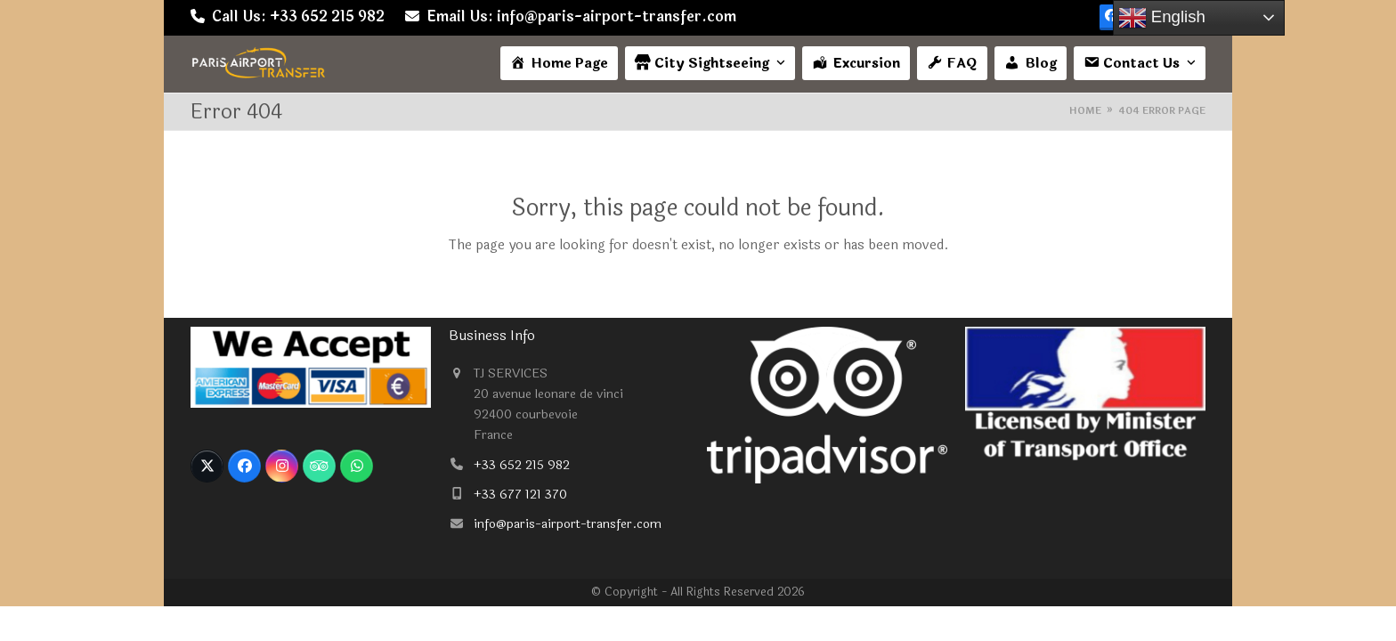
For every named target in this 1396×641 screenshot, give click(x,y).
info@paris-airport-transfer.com (567, 524)
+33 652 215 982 (522, 465)
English (1161, 18)
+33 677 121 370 (520, 494)
